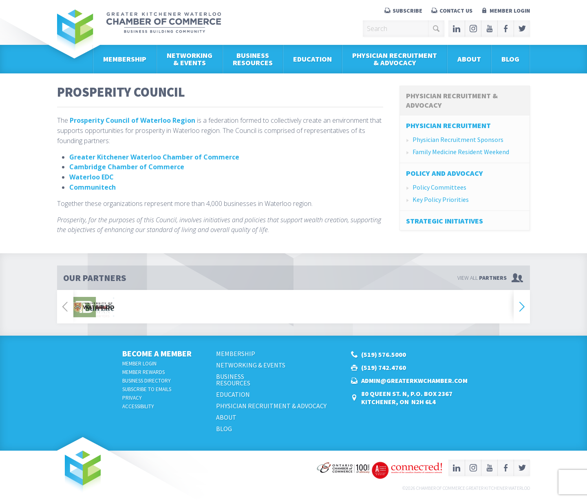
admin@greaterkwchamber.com (414, 380)
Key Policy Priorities (441, 199)
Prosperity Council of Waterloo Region (132, 120)
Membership (124, 59)
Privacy (132, 397)
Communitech (92, 187)
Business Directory (146, 380)
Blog (510, 59)
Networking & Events (189, 59)
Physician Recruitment (448, 125)
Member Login (510, 10)
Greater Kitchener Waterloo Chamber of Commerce (154, 157)
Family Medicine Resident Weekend (461, 152)
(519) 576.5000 (383, 354)
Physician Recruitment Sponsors (458, 139)
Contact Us (455, 10)
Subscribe (407, 10)
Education (312, 59)
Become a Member (157, 353)
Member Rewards (143, 372)
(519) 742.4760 (383, 367)
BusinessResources (253, 59)
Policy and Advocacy (444, 173)
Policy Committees (439, 187)
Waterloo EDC (91, 177)
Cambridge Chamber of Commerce (126, 166)
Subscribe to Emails (146, 389)
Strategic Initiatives (444, 221)
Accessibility (138, 406)
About (469, 59)
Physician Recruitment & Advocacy (394, 59)
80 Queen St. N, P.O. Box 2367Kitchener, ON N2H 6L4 (406, 397)
